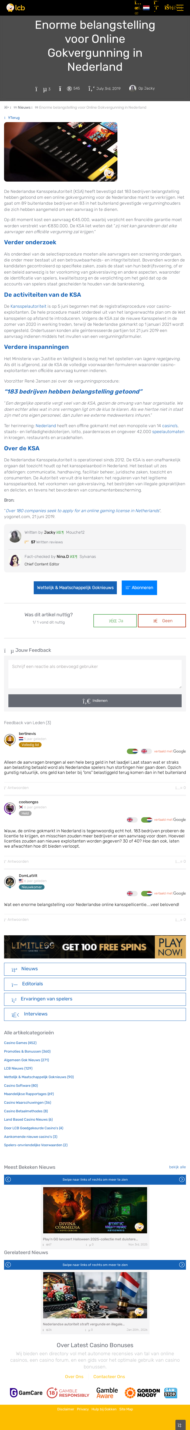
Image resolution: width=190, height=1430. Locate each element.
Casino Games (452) (20, 1043)
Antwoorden (16, 787)
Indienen (100, 700)
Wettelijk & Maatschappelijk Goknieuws (75, 587)
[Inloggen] (168, 8)
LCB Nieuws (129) (18, 1068)
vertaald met (170, 751)
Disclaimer (65, 1409)
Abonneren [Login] (139, 587)
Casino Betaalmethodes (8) (26, 1111)
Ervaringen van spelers (42, 999)
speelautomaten (168, 431)
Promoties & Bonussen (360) (27, 1051)
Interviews (29, 1014)
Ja (116, 620)
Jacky (50, 532)
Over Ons (74, 1376)
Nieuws (25, 969)
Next (182, 1180)
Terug (12, 118)
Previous (8, 1180)
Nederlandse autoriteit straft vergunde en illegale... (84, 1324)
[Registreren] (157, 8)
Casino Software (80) (21, 1086)
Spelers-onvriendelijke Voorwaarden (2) (35, 1145)
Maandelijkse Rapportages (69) (29, 1094)
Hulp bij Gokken (104, 1409)
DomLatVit (28, 876)
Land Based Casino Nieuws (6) (28, 1119)
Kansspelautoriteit (28, 306)
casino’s (170, 425)
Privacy (83, 1409)
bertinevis (27, 734)
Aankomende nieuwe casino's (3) (30, 1137)
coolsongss (28, 802)
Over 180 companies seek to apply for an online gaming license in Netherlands (82, 510)
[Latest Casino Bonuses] (15, 7)
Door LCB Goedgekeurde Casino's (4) (33, 1128)
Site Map (126, 1409)
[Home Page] (11, 107)
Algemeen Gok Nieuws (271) (26, 1060)
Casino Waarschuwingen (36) (27, 1102)
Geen (163, 620)
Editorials (27, 984)
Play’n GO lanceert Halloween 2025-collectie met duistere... (90, 1239)
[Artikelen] (137, 8)
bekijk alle (177, 1167)
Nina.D (63, 556)
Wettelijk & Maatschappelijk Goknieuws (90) (39, 1077)
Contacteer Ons (109, 1376)
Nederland (46, 425)
